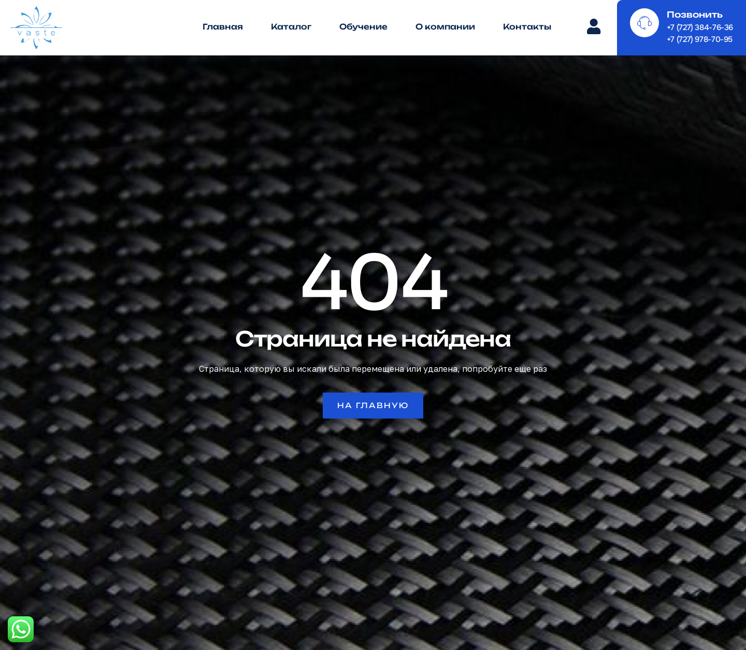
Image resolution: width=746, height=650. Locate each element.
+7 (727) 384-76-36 (700, 27)
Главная (223, 27)
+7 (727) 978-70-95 (700, 39)
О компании (445, 27)
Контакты (527, 27)
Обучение (363, 27)
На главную (373, 405)
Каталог (291, 27)
